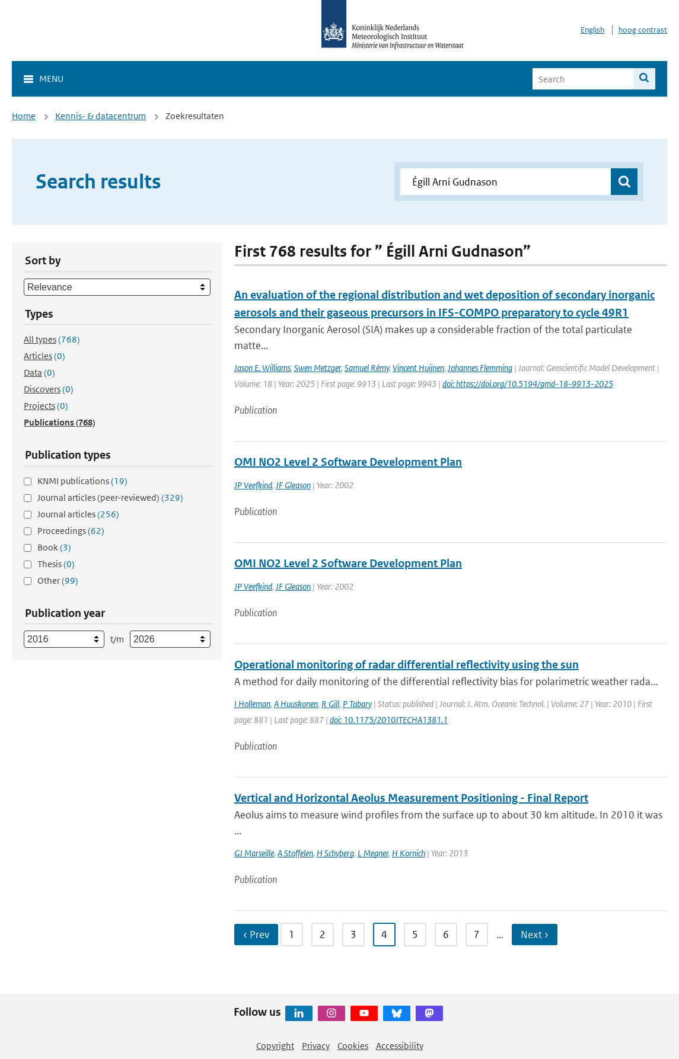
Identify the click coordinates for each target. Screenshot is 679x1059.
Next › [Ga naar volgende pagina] (535, 934)
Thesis (56, 564)
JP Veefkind (253, 485)
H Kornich (408, 853)
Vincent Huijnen (418, 367)
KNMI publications (82, 481)
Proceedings (70, 530)
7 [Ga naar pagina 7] (477, 934)
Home (24, 115)
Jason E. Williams (262, 367)
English (592, 30)
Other (57, 580)
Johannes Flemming (480, 367)
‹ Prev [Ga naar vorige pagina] (256, 934)
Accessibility (399, 1045)
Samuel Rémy (367, 367)
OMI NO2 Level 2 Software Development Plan (348, 462)
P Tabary (357, 703)
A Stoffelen (295, 853)
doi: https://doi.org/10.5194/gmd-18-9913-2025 (527, 383)
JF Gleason (293, 485)
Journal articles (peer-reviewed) (110, 497)
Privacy (316, 1045)
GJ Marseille (254, 853)
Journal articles (78, 514)
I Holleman (252, 703)
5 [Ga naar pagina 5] (415, 934)
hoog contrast (643, 30)
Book (54, 547)
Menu (51, 78)
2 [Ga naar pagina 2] (323, 934)
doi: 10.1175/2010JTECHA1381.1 (389, 719)
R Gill (330, 703)
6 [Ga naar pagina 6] (446, 934)
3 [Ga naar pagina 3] (353, 934)
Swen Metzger (317, 367)
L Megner (373, 853)
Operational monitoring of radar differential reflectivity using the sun (406, 664)
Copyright (275, 1045)
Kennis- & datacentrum (100, 115)
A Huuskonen (296, 703)
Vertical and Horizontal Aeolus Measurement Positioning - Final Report (411, 798)
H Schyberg (335, 853)
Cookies (352, 1045)
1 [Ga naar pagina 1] (292, 934)
